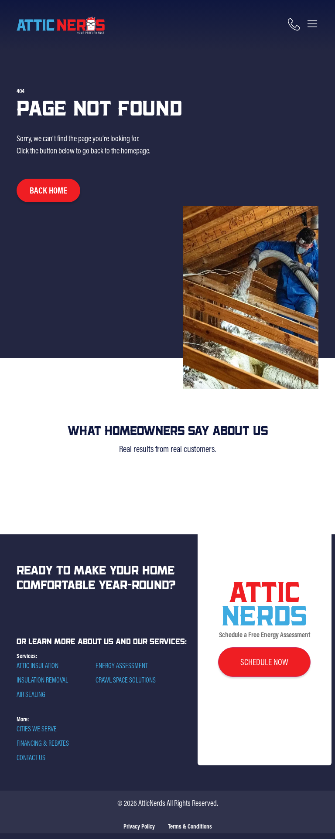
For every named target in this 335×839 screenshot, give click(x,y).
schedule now (264, 661)
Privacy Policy (139, 826)
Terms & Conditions (190, 826)
